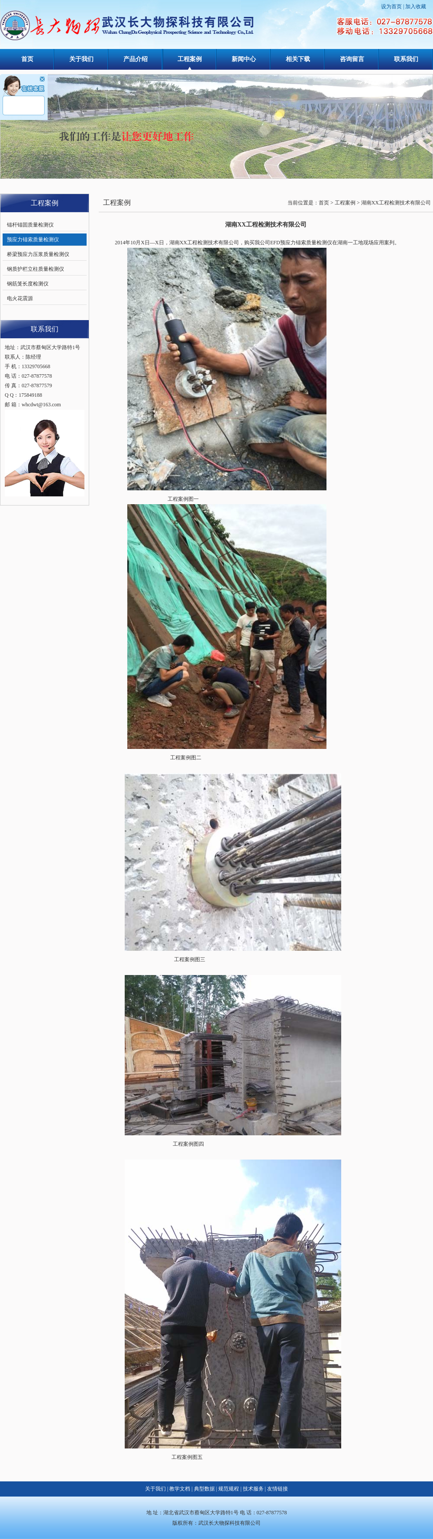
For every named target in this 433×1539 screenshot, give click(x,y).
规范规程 (228, 1489)
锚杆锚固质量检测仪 (30, 225)
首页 (27, 59)
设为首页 (391, 6)
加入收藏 (415, 6)
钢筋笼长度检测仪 (27, 284)
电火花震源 (20, 298)
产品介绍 (135, 59)
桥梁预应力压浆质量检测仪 (38, 254)
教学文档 (179, 1489)
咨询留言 (352, 59)
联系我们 (406, 59)
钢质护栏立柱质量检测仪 (35, 269)
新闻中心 (244, 59)
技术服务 (253, 1489)
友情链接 (277, 1489)
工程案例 (190, 59)
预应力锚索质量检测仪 (33, 240)
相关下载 (298, 59)
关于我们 (81, 59)
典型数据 (204, 1489)
